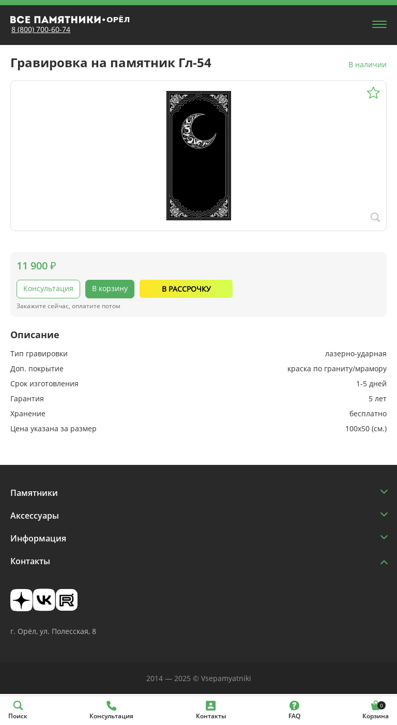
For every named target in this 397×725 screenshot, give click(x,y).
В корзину (110, 288)
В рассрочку (186, 289)
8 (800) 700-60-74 (40, 29)
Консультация (48, 288)
